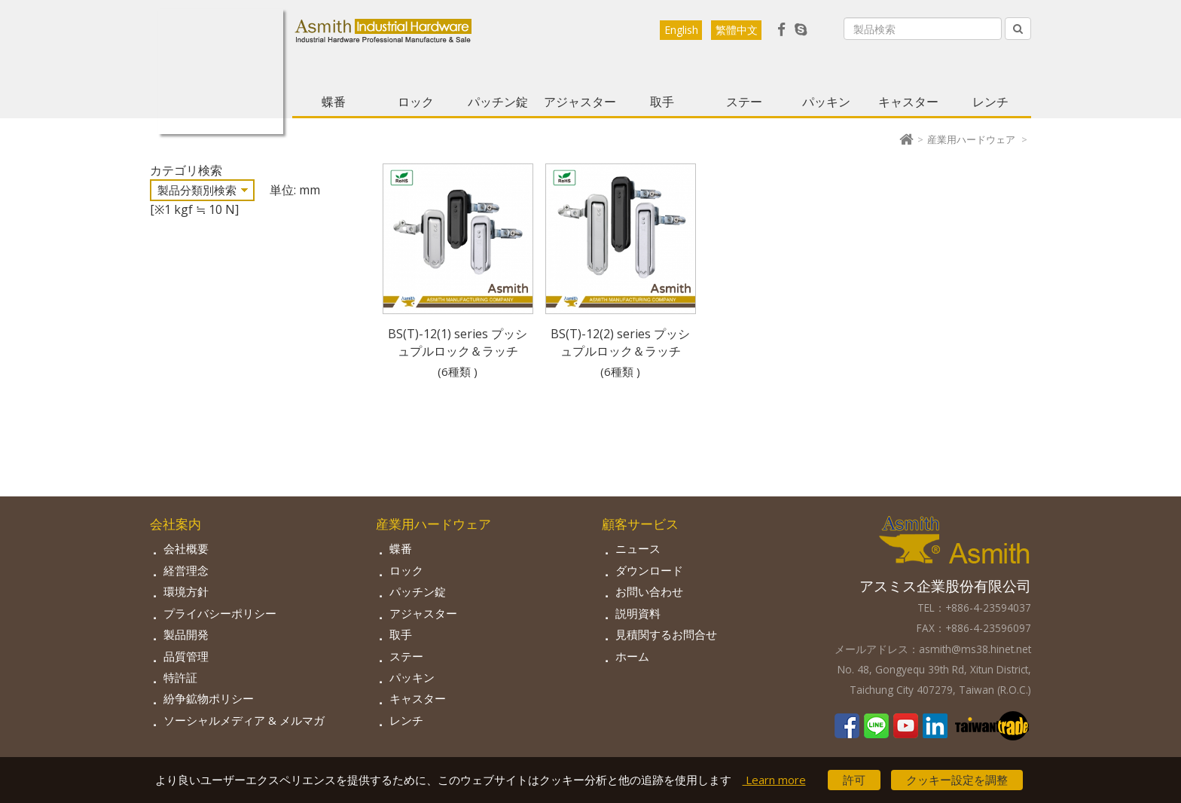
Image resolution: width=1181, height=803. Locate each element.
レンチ (990, 101)
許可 (854, 779)
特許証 (180, 677)
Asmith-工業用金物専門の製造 (220, 71)
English (681, 30)
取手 (662, 101)
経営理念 (186, 570)
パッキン (826, 101)
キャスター (908, 101)
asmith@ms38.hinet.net (975, 649)
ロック (416, 101)
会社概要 (186, 548)
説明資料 (638, 613)
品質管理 (186, 656)
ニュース (638, 548)
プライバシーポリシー (219, 613)
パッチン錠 (498, 101)
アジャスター (580, 101)
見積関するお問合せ (666, 634)
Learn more (774, 779)
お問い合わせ (649, 591)
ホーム (632, 656)
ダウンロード (649, 570)
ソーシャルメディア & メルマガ (244, 720)
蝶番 (334, 101)
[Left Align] (1018, 28)
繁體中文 (737, 30)
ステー (744, 101)
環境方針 (186, 591)
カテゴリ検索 (186, 170)
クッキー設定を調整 (957, 779)
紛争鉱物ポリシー (208, 698)
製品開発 (186, 634)
